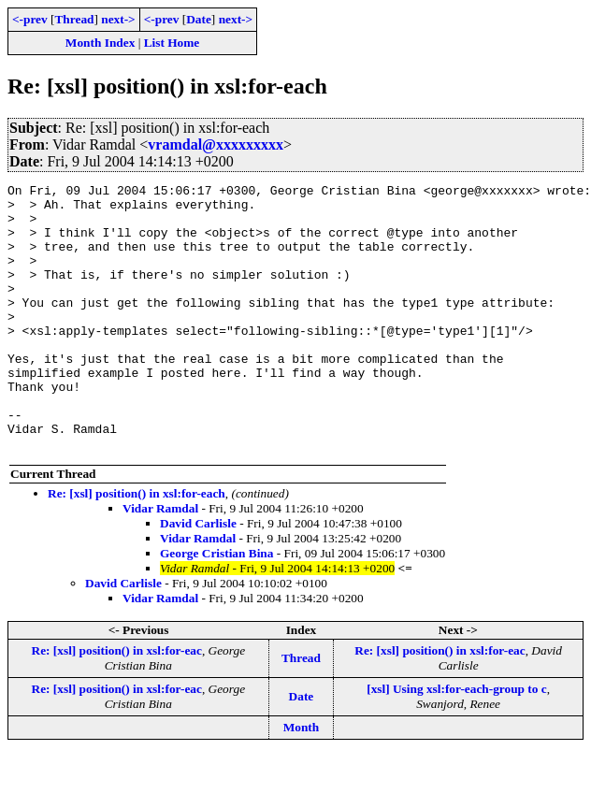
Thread (74, 19)
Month (301, 780)
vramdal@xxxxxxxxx (215, 144)
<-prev (30, 19)
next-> (118, 19)
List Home (172, 43)
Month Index (100, 43)
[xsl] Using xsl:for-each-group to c (457, 742)
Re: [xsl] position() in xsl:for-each (136, 547)
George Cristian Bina (216, 606)
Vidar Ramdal (160, 562)
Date (198, 19)
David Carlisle (198, 577)
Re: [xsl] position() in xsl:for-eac (117, 704)
